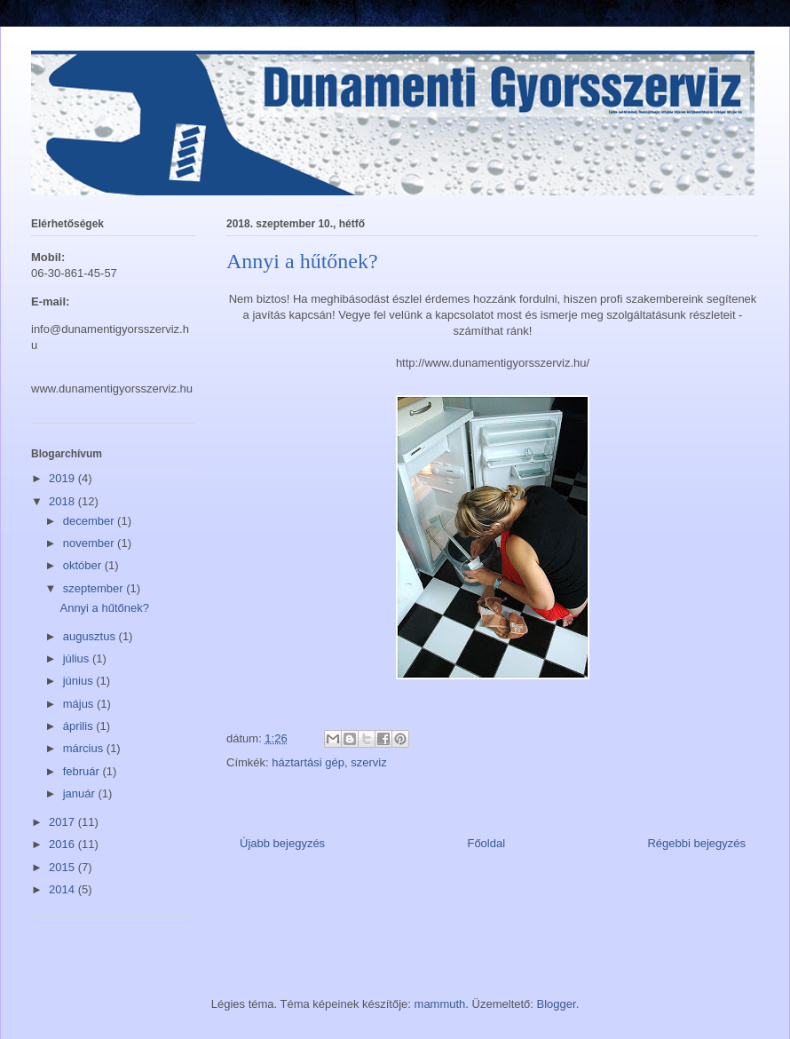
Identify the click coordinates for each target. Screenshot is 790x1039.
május (80, 703)
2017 (63, 822)
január (81, 793)
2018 (63, 501)
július (77, 658)
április (80, 726)
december (90, 520)
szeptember (95, 588)
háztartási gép (308, 762)
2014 (63, 889)
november (90, 543)
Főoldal (486, 843)
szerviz (368, 762)
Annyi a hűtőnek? (103, 608)
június (80, 680)
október (84, 565)
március (85, 748)
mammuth (440, 1004)
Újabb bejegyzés (282, 843)
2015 (63, 867)
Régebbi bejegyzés (696, 843)
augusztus (91, 636)
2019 (63, 478)
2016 (63, 844)
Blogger (556, 1004)
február (83, 771)
